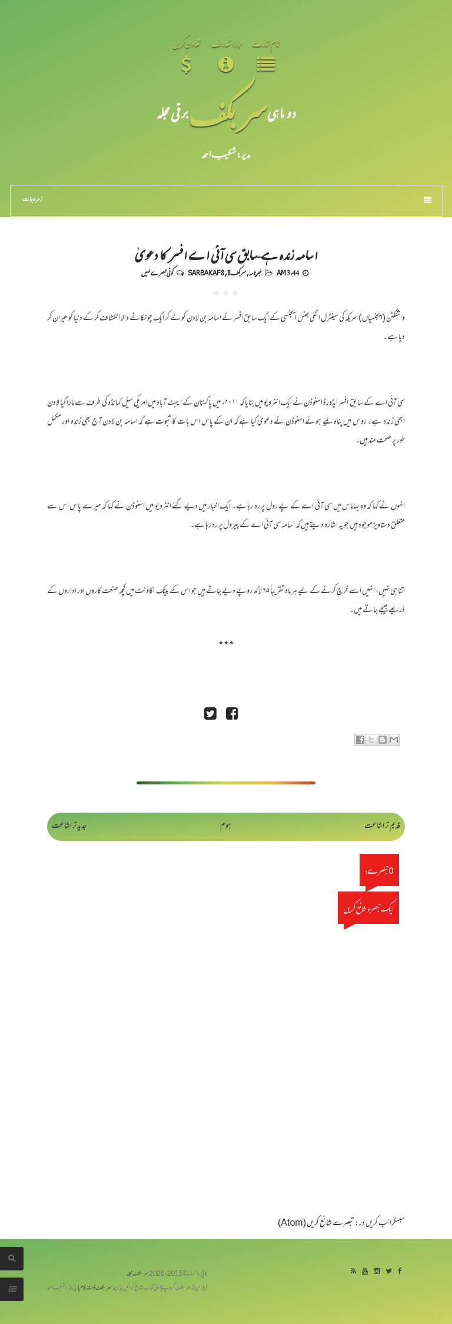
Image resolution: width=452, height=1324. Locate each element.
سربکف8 (236, 272)
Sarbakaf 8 (206, 272)
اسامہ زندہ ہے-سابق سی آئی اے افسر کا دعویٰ (226, 254)
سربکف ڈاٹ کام (95, 1288)
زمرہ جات (226, 200)
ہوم (225, 826)
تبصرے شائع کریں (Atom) (316, 1224)
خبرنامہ (255, 272)
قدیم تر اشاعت (382, 826)
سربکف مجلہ (138, 1274)
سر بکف (227, 112)
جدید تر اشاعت (69, 826)
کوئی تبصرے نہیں (157, 272)
